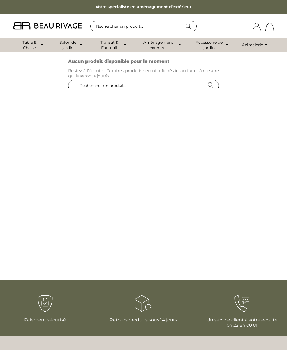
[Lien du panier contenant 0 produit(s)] (269, 26)
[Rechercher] (143, 26)
